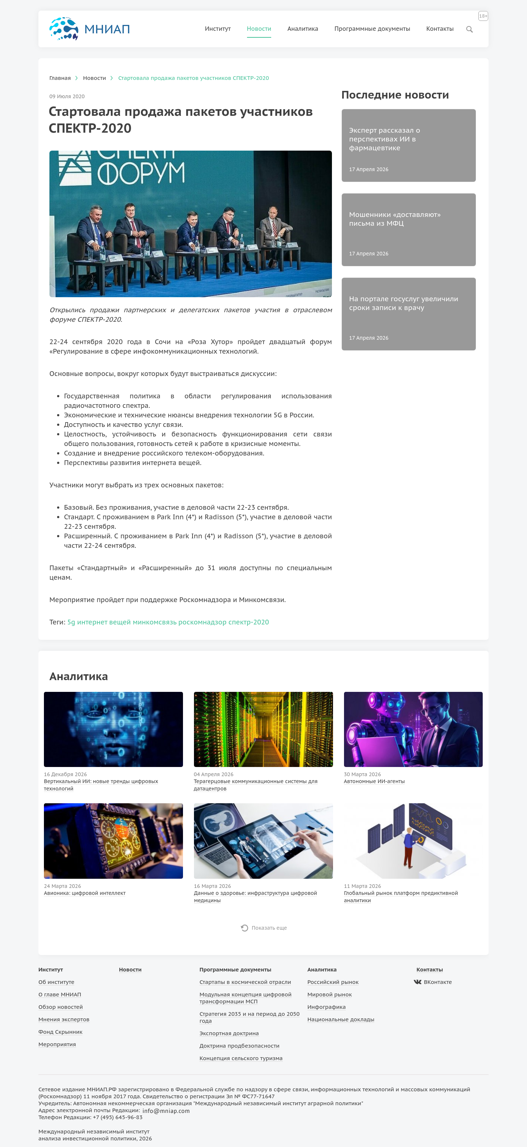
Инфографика (326, 1006)
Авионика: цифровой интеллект (85, 893)
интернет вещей (104, 622)
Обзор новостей (60, 1006)
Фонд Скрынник (60, 1031)
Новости (259, 28)
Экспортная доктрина (229, 1033)
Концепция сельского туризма (241, 1058)
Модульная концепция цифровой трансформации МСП (245, 998)
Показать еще (269, 928)
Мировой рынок (329, 994)
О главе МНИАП (59, 994)
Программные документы (372, 28)
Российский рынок (333, 981)
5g (71, 622)
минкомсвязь (154, 622)
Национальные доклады (340, 1019)
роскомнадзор (202, 622)
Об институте (56, 981)
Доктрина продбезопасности (239, 1045)
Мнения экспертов (64, 1019)
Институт (218, 28)
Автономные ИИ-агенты (374, 781)
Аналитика (302, 28)
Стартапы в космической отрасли (245, 981)
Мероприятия (57, 1044)
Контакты (440, 28)
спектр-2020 (248, 622)
